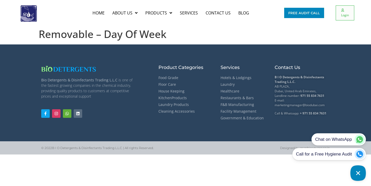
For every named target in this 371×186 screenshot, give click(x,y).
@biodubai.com (313, 105)
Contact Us (287, 67)
